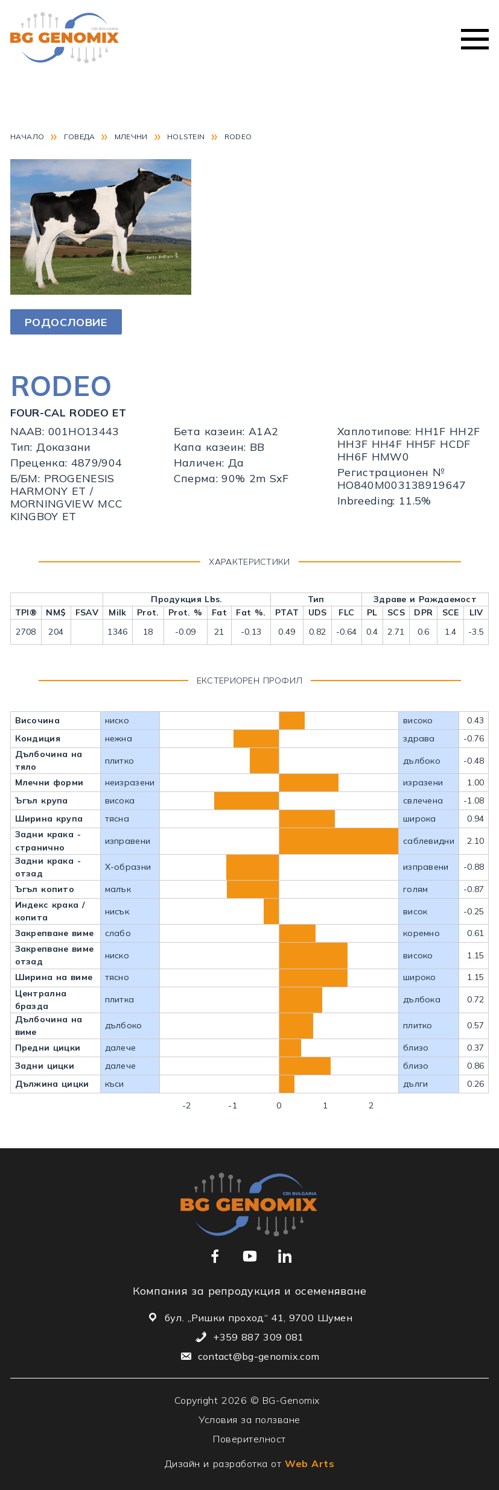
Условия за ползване (249, 1419)
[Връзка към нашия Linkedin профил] (284, 1256)
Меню (475, 39)
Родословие (66, 322)
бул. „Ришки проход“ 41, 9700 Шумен (258, 1318)
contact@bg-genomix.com (259, 1356)
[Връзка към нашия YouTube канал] (249, 1256)
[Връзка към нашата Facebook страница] (214, 1256)
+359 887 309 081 (258, 1337)
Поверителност (249, 1439)
